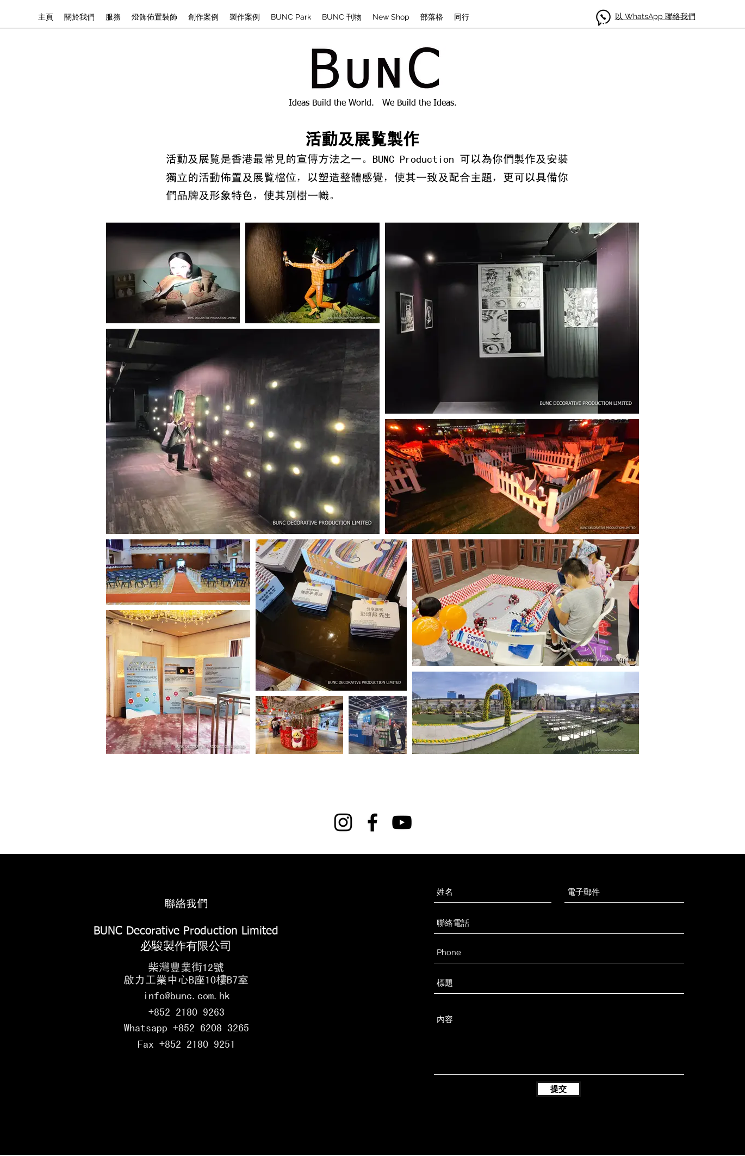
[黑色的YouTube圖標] (402, 822)
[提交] (558, 1089)
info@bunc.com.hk (186, 995)
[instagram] (343, 822)
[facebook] (372, 822)
